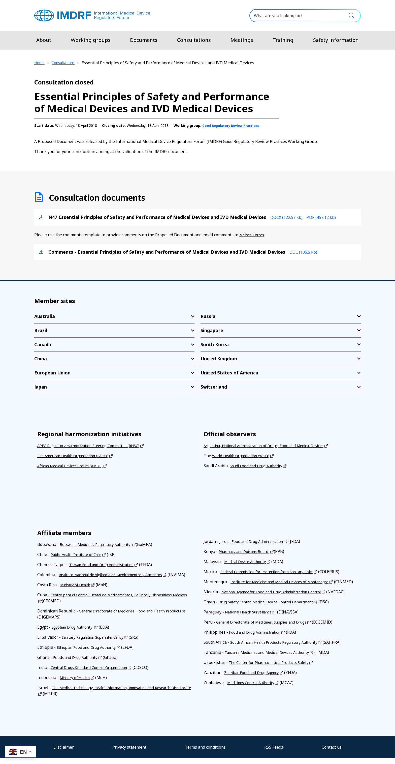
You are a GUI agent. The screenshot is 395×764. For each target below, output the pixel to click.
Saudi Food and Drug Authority (259, 465)
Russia (208, 316)
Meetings (242, 40)
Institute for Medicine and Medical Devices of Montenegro (286, 581)
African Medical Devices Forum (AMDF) (73, 465)
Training (283, 40)
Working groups (91, 40)
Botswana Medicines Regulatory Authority (100, 544)
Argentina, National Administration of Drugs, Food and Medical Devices (271, 445)
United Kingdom (219, 358)
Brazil (40, 330)
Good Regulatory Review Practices (233, 125)
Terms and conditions (205, 753)
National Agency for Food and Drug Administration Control (276, 597)
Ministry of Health (77, 590)
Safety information (336, 40)
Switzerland (214, 387)
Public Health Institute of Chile (80, 554)
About (43, 40)
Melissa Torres (253, 234)
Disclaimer (63, 753)
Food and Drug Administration (257, 638)
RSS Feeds (273, 753)
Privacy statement (129, 753)
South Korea (215, 344)
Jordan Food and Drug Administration (254, 541)
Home (39, 63)
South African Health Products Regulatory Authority (279, 648)
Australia (44, 316)
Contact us (332, 753)
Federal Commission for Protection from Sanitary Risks (272, 571)
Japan (40, 387)
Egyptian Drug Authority (74, 633)
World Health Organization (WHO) (244, 455)
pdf (327, 217)
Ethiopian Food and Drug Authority (89, 653)
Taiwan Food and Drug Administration (105, 564)
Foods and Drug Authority (77, 663)
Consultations (194, 40)
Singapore (212, 330)
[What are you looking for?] (305, 15)
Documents (143, 40)
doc (305, 252)
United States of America (229, 372)
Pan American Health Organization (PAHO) (77, 455)
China (40, 358)
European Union (52, 372)
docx (288, 217)
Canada (42, 344)
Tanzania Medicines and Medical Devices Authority (273, 658)
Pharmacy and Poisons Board (247, 551)
